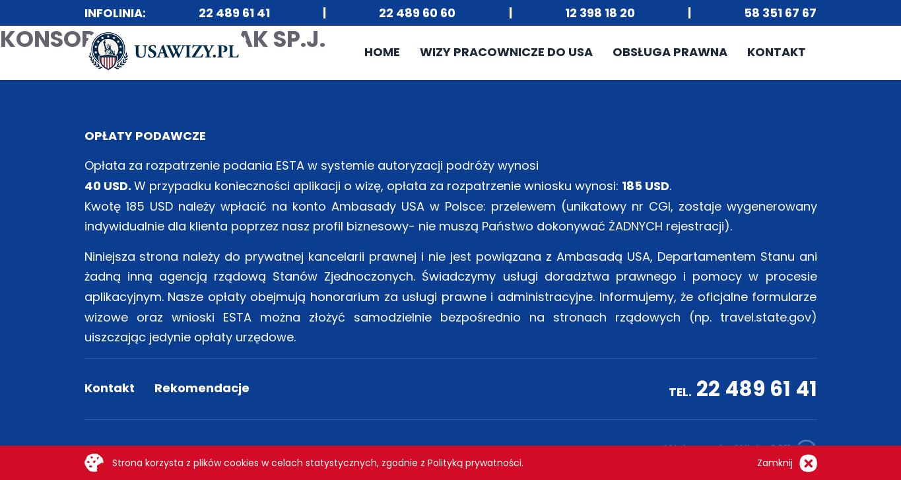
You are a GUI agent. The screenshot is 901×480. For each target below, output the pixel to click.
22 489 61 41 (234, 13)
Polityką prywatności (474, 462)
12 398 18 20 (600, 13)
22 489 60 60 (417, 13)
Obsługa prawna (670, 52)
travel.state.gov (765, 317)
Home (382, 52)
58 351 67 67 (780, 13)
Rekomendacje (202, 388)
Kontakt (776, 52)
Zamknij (775, 462)
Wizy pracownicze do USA (506, 52)
